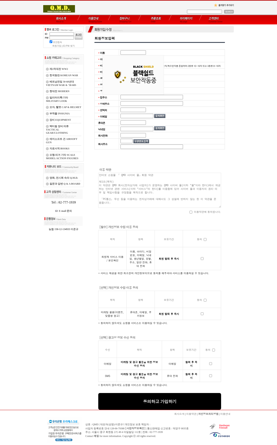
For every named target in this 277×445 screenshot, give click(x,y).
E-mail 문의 (63, 210)
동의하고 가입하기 (159, 401)
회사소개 (179, 414)
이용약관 (191, 414)
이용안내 (225, 414)
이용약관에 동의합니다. (205, 211)
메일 (96, 436)
